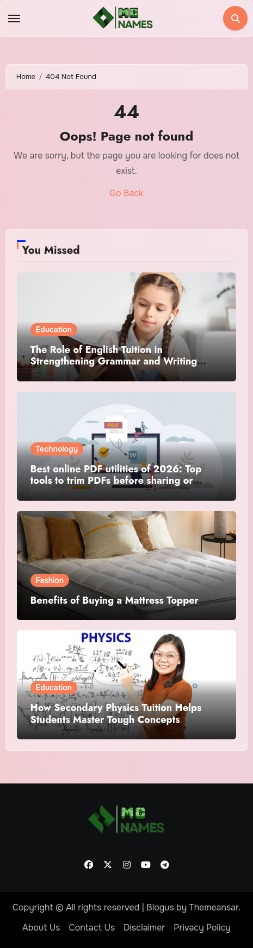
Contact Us (92, 927)
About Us (41, 927)
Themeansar (214, 907)
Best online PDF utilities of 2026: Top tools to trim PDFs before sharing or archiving (116, 481)
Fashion (50, 580)
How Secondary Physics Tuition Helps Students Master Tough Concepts (116, 714)
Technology (57, 449)
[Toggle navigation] (14, 18)
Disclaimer (144, 927)
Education (54, 330)
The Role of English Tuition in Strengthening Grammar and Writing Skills (114, 361)
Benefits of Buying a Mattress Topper (114, 600)
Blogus (160, 907)
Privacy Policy (202, 927)
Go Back (127, 193)
